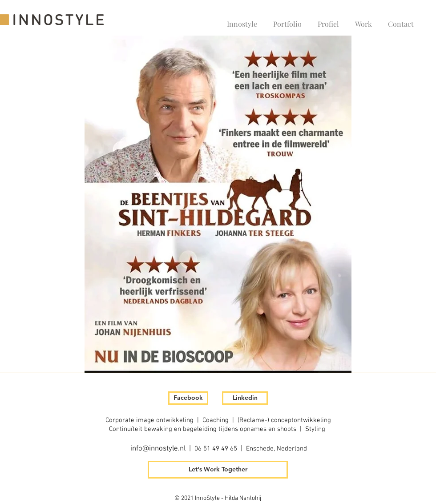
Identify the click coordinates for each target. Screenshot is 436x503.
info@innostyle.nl (158, 448)
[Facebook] (188, 398)
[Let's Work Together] (218, 470)
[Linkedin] (245, 398)
